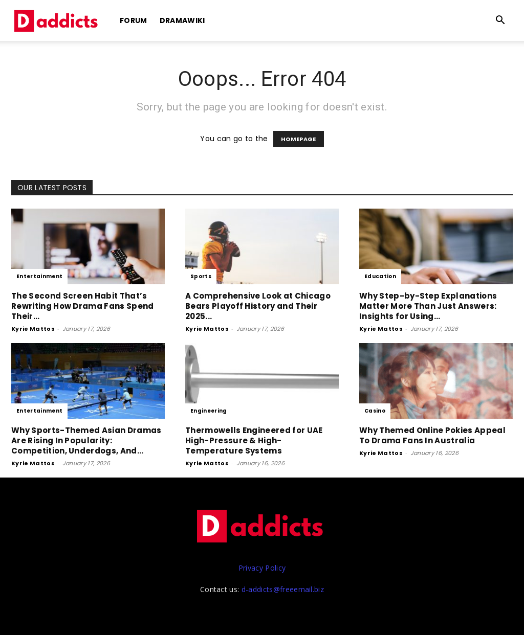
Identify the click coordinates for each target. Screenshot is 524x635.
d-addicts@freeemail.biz (283, 589)
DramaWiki (182, 20)
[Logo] (57, 20)
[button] (500, 21)
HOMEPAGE (298, 139)
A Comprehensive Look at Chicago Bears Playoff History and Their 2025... (258, 306)
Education (380, 276)
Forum (133, 20)
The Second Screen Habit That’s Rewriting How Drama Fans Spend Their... (82, 306)
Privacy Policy (262, 568)
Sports (200, 276)
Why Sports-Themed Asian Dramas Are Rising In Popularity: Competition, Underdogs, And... (86, 440)
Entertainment (39, 276)
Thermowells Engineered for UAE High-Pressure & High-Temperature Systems (254, 440)
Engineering (208, 411)
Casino (374, 411)
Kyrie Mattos (33, 329)
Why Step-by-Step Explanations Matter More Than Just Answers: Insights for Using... (428, 306)
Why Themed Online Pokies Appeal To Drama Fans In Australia (432, 435)
